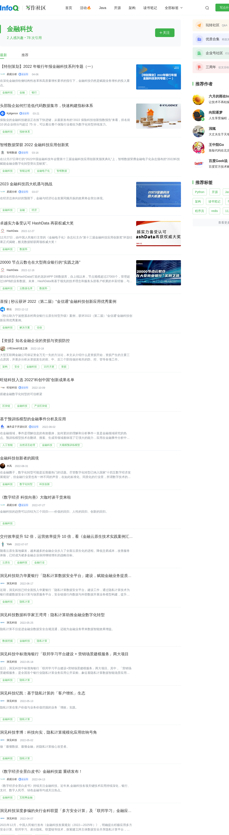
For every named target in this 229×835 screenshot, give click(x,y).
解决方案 (25, 327)
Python (199, 192)
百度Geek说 (218, 161)
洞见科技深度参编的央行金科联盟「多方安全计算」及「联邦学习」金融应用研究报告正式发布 (81, 810)
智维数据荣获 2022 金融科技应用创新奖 (34, 144)
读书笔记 (150, 8)
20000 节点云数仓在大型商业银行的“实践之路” (40, 262)
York (9, 544)
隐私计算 (25, 601)
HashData (12, 230)
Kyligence (12, 113)
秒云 (9, 309)
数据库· (24, 249)
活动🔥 (85, 8)
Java (102, 8)
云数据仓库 (26, 288)
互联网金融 (26, 797)
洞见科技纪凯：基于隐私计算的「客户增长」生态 (42, 693)
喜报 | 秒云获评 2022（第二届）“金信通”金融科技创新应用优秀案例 (58, 301)
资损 (63, 366)
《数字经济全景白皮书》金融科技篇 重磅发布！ (41, 771)
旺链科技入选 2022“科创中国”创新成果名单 (37, 379)
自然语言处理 (27, 445)
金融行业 (39, 562)
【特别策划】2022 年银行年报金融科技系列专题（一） (47, 66)
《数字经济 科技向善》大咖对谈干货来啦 (35, 497)
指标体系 (25, 131)
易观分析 (12, 74)
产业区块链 (40, 405)
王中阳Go (216, 145)
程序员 (199, 211)
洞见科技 (12, 583)
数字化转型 (26, 484)
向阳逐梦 (216, 112)
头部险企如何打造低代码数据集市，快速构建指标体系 (46, 105)
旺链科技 (12, 387)
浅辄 (212, 128)
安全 (17, 366)
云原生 (6, 562)
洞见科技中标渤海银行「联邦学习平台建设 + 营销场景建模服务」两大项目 (64, 654)
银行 (34, 92)
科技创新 (44, 484)
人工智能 (7, 445)
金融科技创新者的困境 (19, 458)
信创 (39, 327)
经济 (34, 210)
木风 (9, 465)
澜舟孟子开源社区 (17, 426)
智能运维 (25, 170)
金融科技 (7, 92)
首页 (68, 8)
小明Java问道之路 (17, 348)
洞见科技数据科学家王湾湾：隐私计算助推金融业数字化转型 (52, 614)
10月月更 (49, 366)
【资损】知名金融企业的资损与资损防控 (35, 340)
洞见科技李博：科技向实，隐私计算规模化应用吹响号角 (48, 732)
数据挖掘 (7, 640)
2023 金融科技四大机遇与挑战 (26, 184)
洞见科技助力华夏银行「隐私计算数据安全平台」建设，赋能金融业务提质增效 (68, 575)
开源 (117, 8)
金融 (22, 92)
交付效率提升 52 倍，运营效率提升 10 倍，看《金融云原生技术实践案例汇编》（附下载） (78, 536)
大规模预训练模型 (69, 445)
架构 (132, 8)
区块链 (6, 405)
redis (214, 211)
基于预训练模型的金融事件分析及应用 (33, 419)
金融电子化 (43, 170)
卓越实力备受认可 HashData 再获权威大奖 (37, 223)
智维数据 (12, 152)
